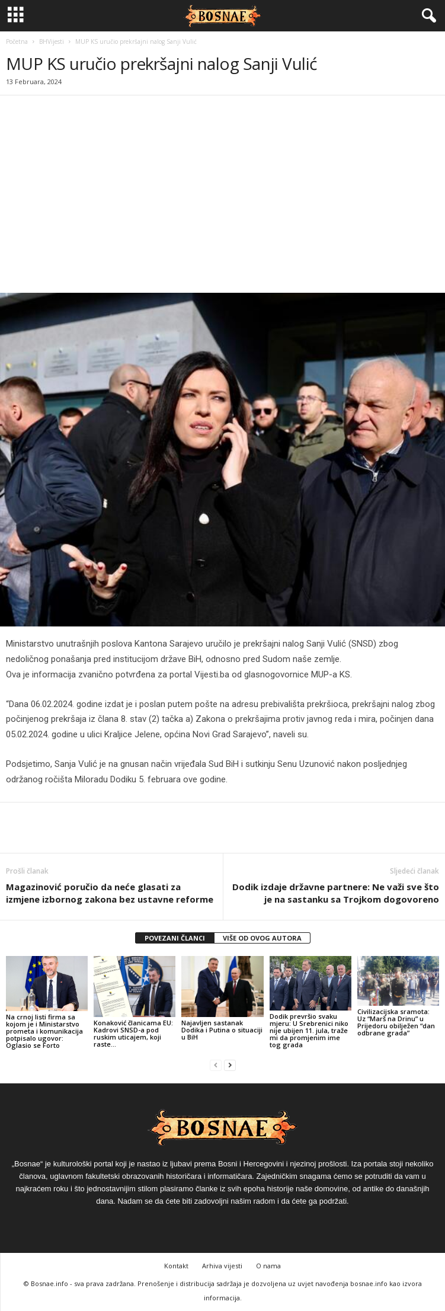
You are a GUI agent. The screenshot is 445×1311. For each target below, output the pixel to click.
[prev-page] (216, 1065)
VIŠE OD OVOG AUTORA (262, 937)
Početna (17, 41)
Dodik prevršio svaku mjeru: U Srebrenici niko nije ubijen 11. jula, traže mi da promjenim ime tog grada (309, 1030)
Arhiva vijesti (222, 1265)
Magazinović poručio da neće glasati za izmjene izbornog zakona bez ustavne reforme (109, 893)
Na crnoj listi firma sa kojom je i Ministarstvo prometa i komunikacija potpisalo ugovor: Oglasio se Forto (44, 1031)
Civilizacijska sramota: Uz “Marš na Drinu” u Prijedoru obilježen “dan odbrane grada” (396, 1022)
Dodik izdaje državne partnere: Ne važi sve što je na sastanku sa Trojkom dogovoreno (335, 893)
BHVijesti (51, 41)
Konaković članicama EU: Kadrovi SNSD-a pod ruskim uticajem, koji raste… (133, 1033)
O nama (268, 1265)
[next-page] (230, 1065)
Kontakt (176, 1265)
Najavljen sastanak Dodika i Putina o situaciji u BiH (221, 1029)
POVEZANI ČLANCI (175, 937)
